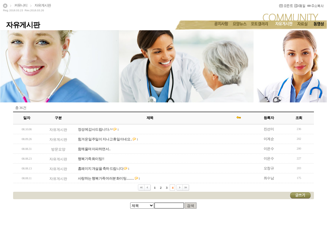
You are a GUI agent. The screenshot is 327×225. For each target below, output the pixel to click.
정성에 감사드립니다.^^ (95, 129)
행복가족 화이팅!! (91, 159)
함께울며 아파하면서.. (94, 149)
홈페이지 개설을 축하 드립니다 (101, 169)
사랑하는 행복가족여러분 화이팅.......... (106, 178)
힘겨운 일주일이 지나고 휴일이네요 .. (105, 139)
